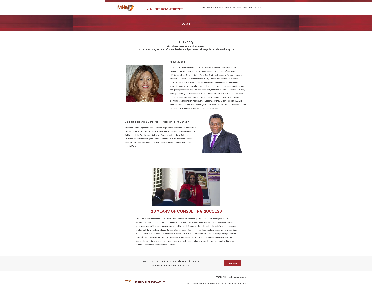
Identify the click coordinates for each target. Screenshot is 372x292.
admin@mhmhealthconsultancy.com (217, 49)
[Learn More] (232, 263)
